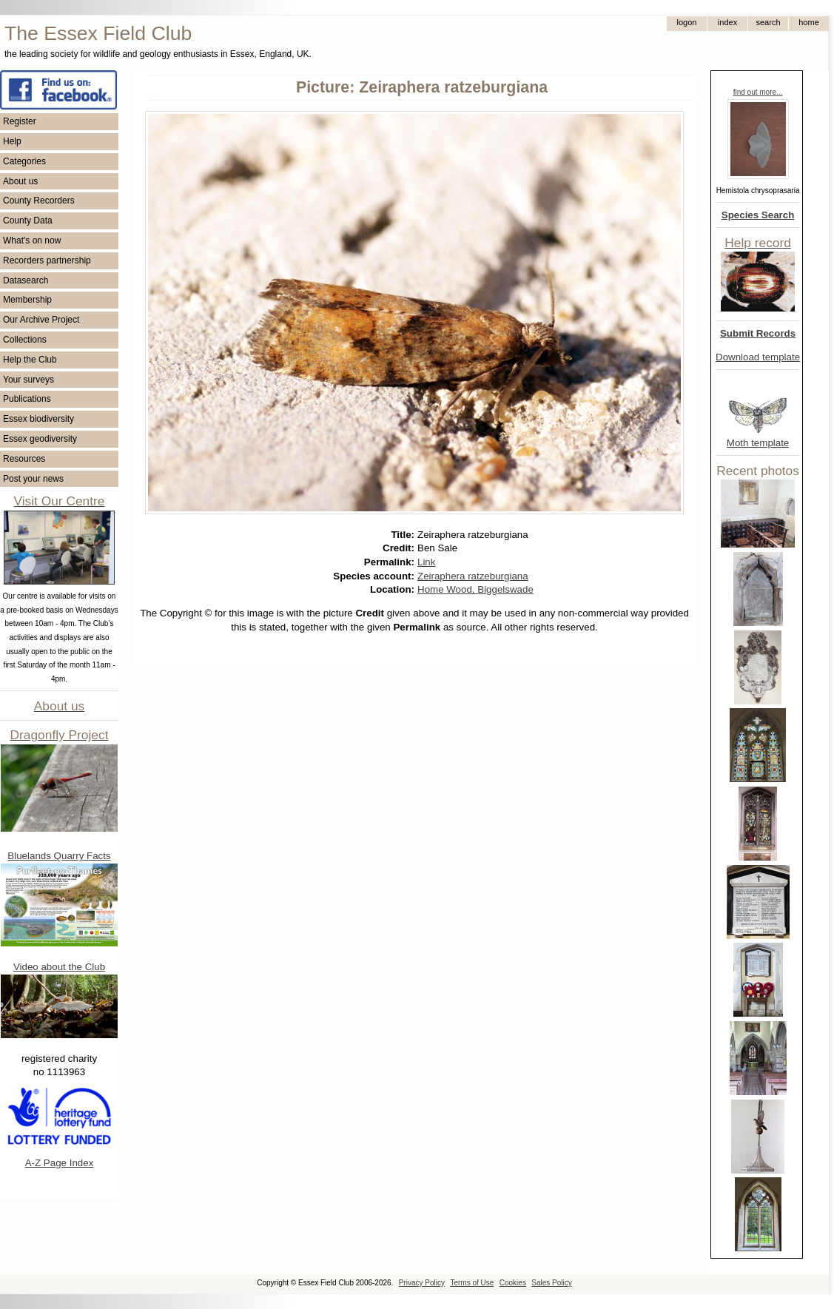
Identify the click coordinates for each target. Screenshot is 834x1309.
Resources (24, 459)
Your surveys (28, 379)
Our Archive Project (41, 319)
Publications (27, 399)
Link (426, 562)
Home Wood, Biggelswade (475, 589)
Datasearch (25, 280)
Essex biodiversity (38, 419)
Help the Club (30, 359)
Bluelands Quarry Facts (58, 855)
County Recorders (39, 200)
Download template (758, 357)
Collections (25, 339)
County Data (28, 220)
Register (19, 121)
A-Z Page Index (59, 1162)
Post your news (33, 479)
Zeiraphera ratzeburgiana (472, 576)
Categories (24, 161)
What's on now (32, 240)
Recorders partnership (47, 260)
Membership (27, 300)
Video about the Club (59, 966)
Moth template (758, 442)
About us (20, 181)
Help (12, 141)
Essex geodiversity (40, 439)
